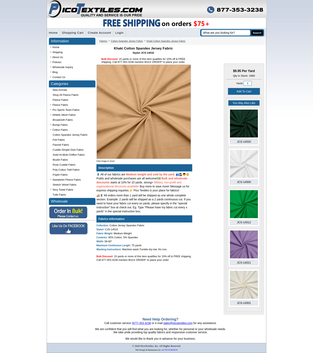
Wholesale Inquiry (62, 67)
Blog (54, 72)
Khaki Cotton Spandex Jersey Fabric (166, 41)
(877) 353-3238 (141, 323)
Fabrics (103, 41)
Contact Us (58, 77)
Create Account (99, 32)
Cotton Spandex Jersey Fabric (127, 41)
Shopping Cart (73, 32)
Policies (56, 62)
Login (119, 32)
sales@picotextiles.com (178, 323)
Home (53, 32)
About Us (57, 57)
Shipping (56, 52)
